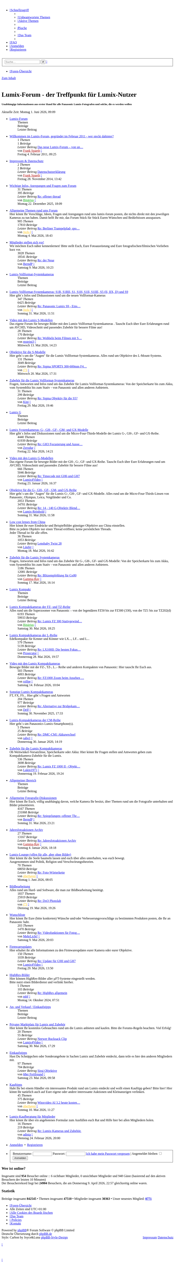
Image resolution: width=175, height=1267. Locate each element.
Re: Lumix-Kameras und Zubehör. (59, 1131)
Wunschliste (17, 914)
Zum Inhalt (9, 78)
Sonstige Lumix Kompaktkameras (31, 692)
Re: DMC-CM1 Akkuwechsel (56, 734)
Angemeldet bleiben (147, 1153)
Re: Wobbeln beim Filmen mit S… (59, 338)
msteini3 (28, 341)
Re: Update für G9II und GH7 (56, 961)
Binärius (28, 200)
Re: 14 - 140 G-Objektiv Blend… (58, 508)
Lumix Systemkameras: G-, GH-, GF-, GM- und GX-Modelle (49, 430)
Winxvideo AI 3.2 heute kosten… (58, 1102)
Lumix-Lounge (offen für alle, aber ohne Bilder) (40, 854)
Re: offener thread (48, 196)
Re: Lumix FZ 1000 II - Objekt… (58, 766)
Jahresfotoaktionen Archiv (26, 830)
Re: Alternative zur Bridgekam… (58, 706)
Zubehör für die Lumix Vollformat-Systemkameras (42, 380)
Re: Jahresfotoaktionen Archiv (56, 840)
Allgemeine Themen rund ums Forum (33, 210)
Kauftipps (16, 1084)
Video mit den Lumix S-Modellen (31, 320)
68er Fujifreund (33, 1074)
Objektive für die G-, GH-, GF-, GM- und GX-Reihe (43, 490)
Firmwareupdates (21, 946)
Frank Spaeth (31, 150)
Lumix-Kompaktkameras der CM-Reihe (35, 720)
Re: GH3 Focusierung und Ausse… (60, 444)
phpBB (22, 1230)
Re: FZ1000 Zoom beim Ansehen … (60, 678)
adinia (27, 1134)
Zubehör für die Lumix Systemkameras (35, 557)
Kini (26, 402)
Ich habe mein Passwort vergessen (108, 1153)
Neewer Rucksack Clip (52, 1038)
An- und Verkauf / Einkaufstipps (30, 1007)
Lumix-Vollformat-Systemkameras (32, 274)
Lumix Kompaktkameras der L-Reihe (33, 635)
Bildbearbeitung (20, 886)
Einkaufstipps (18, 1052)
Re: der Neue (45, 260)
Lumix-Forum (19, 118)
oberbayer (29, 876)
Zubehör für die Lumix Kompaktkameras (36, 748)
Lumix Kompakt (20, 589)
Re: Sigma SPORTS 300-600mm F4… (62, 366)
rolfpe (27, 681)
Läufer (27, 547)
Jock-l (27, 232)
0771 (148, 1198)
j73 (25, 370)
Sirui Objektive (47, 1070)
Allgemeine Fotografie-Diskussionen (33, 798)
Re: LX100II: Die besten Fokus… (59, 649)
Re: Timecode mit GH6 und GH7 (58, 476)
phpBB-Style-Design (54, 1237)
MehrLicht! (30, 936)
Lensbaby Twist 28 (49, 543)
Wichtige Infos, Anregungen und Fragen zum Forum (43, 185)
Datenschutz (165, 1237)
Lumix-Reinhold (33, 511)
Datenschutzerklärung (51, 171)
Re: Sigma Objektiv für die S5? (57, 398)
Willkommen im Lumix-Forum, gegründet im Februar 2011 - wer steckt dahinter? (62, 136)
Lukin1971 (30, 770)
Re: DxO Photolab (49, 900)
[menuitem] (34, 17)
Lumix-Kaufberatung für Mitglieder (32, 1116)
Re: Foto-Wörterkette (51, 872)
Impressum (150, 1237)
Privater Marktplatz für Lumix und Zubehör (37, 1024)
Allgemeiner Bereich (23, 780)
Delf (26, 709)
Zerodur (28, 447)
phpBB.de (45, 1233)
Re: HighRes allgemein (52, 993)
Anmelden (16, 1145)
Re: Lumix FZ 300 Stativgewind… (59, 621)
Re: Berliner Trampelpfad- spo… (58, 228)
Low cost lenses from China (27, 522)
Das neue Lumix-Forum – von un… (60, 147)
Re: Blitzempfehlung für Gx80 (56, 575)
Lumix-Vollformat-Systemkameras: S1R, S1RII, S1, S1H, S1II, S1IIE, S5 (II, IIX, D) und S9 (69, 292)
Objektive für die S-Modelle (28, 352)
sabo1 (26, 738)
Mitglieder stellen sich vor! (27, 242)
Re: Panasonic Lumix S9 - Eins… (58, 306)
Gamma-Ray (31, 579)
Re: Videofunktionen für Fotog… (58, 932)
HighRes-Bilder (20, 975)
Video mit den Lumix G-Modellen (31, 458)
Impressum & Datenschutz (27, 161)
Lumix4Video (32, 479)
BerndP (27, 264)
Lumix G (15, 412)
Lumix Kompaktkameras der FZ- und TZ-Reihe (40, 607)
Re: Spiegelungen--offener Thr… (58, 816)
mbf (25, 996)
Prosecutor (30, 653)
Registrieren (35, 1145)
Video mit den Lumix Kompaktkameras (35, 663)
